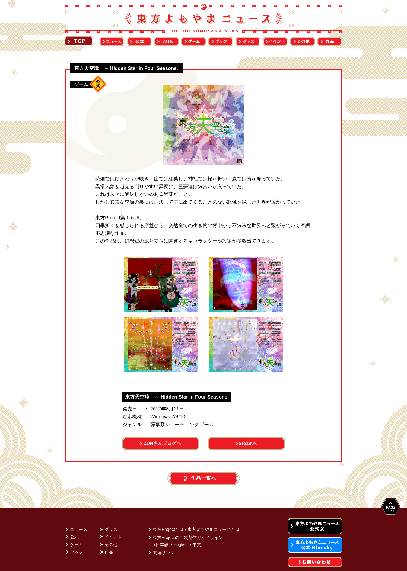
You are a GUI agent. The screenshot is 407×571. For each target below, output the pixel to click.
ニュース (78, 519)
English (180, 534)
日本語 (161, 534)
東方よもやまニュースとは (213, 519)
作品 (108, 541)
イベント (113, 526)
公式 (74, 526)
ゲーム (76, 534)
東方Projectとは (168, 519)
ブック (76, 541)
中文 (196, 534)
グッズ (110, 519)
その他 (110, 534)
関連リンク (163, 542)
